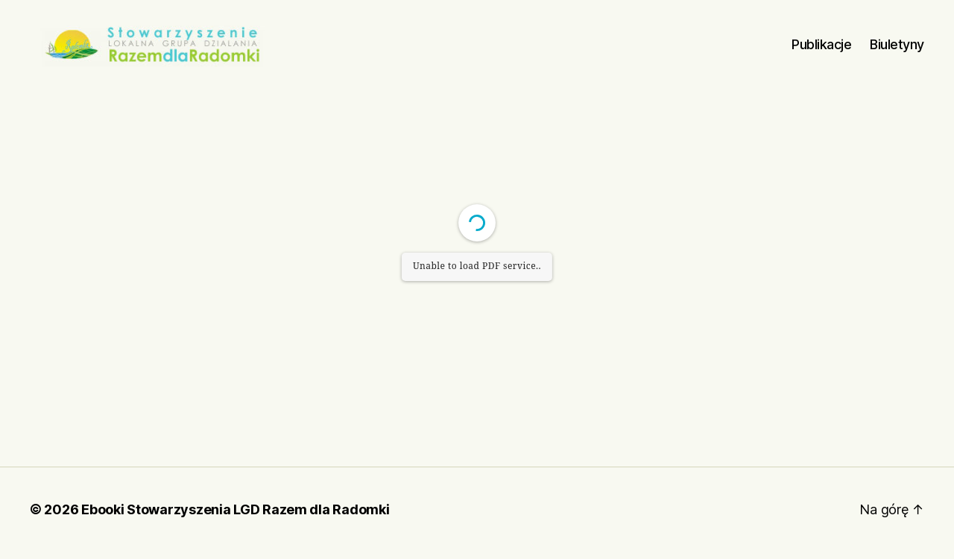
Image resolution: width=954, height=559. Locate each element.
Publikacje (821, 48)
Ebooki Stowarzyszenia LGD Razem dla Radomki (235, 517)
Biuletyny (897, 48)
